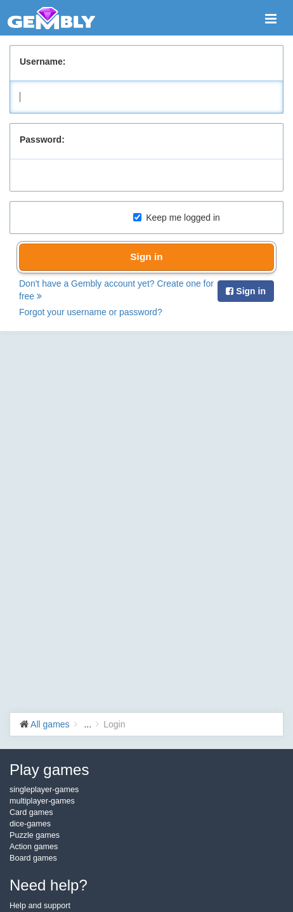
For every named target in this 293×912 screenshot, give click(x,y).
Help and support (40, 905)
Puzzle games (35, 835)
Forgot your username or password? (90, 312)
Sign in (146, 256)
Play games (49, 769)
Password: (42, 139)
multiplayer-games (42, 801)
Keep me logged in (176, 217)
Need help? (49, 885)
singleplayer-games (44, 789)
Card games (31, 812)
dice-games (30, 823)
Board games (33, 858)
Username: (42, 61)
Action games (34, 846)
